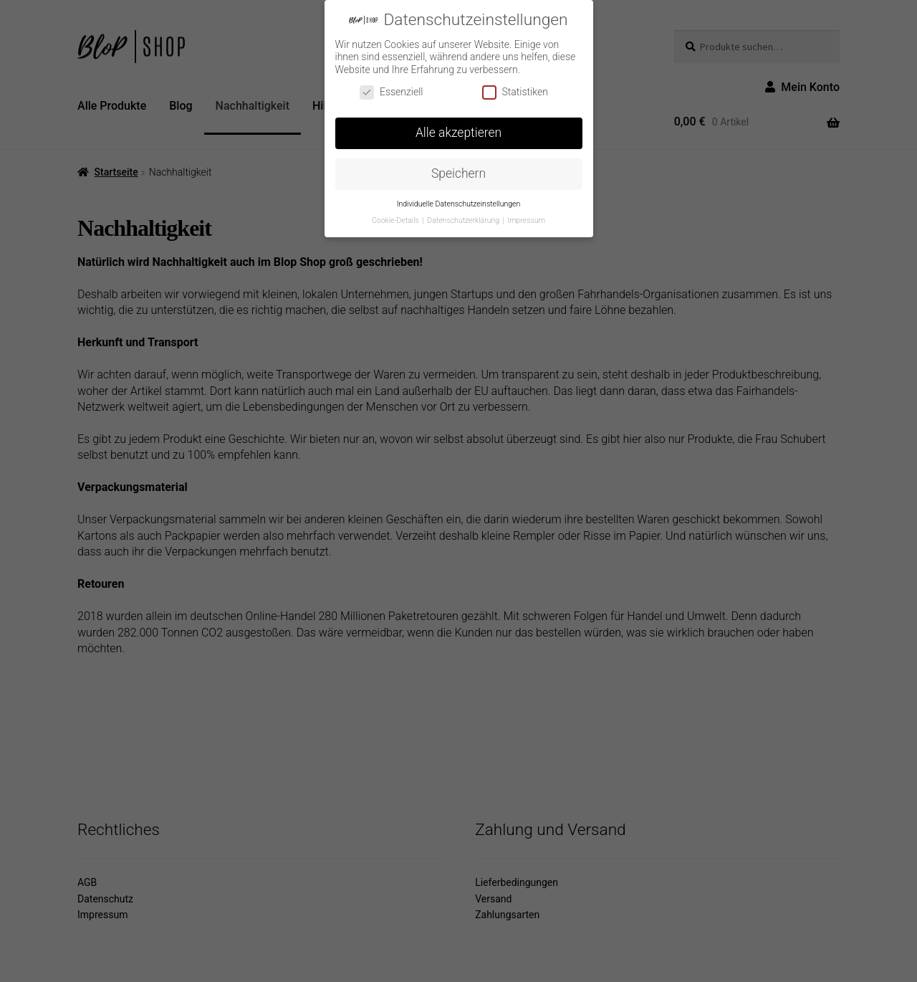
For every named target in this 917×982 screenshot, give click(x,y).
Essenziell (391, 92)
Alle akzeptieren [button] (458, 132)
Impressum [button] (527, 220)
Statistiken (515, 92)
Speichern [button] (458, 173)
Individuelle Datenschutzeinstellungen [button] (459, 204)
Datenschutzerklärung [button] (464, 220)
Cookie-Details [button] (396, 220)
